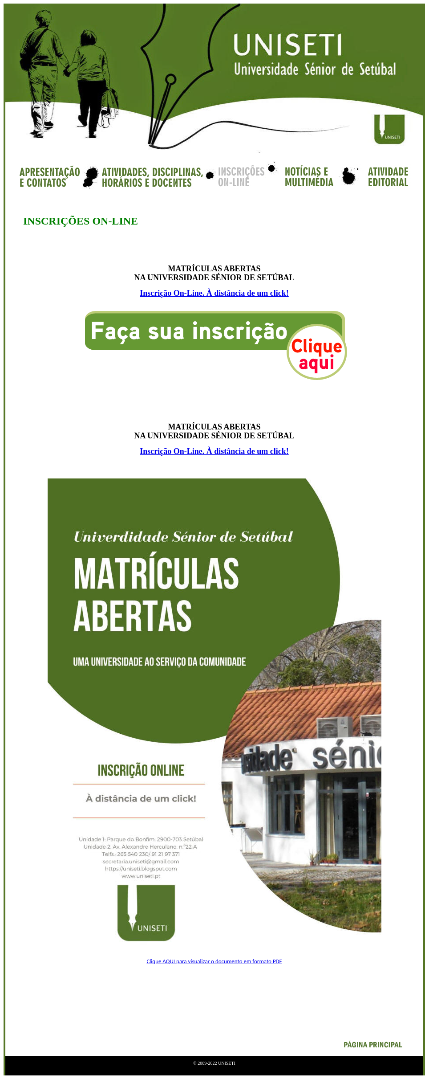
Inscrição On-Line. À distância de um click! (214, 293)
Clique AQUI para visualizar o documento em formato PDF (214, 961)
